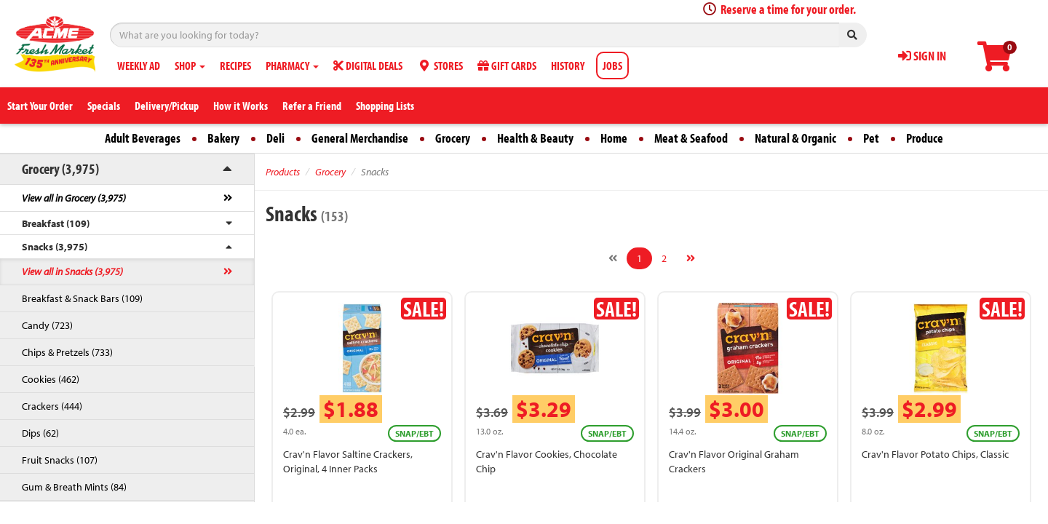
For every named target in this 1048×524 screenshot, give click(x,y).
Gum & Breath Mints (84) (74, 486)
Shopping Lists (385, 105)
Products (283, 171)
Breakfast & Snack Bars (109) (82, 298)
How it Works (240, 105)
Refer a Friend (311, 105)
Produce (924, 138)
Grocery (452, 138)
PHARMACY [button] (292, 65)
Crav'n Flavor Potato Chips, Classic (935, 454)
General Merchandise (359, 138)
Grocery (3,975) (60, 168)
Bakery (223, 138)
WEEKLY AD (138, 65)
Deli (275, 138)
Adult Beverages (142, 138)
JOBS (612, 65)
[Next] (690, 258)
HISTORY (567, 65)
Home (613, 138)
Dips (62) (40, 433)
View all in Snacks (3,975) (72, 271)
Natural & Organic (795, 138)
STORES (440, 65)
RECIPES (235, 65)
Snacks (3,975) (54, 246)
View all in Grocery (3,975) (74, 198)
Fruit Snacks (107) (60, 460)
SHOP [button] (190, 65)
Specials (103, 105)
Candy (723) (47, 325)
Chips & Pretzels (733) (67, 352)
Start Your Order (40, 105)
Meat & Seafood (691, 138)
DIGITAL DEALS (367, 65)
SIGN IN (922, 55)
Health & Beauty (535, 138)
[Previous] (612, 258)
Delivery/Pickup (167, 105)
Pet (871, 138)
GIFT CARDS (506, 65)
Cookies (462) (50, 379)
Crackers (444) (52, 406)
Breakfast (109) (56, 223)
